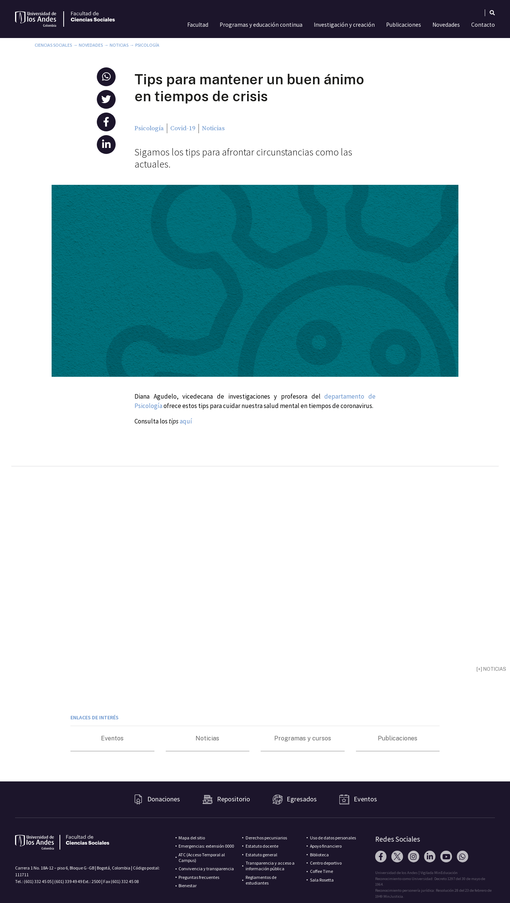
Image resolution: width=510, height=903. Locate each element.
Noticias (119, 45)
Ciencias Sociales (53, 45)
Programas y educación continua (261, 24)
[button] (106, 76)
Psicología (147, 45)
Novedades (446, 24)
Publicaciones (403, 24)
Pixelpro (410, 892)
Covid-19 (182, 128)
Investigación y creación (344, 24)
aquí (186, 421)
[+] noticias (491, 655)
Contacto (483, 24)
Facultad (197, 24)
